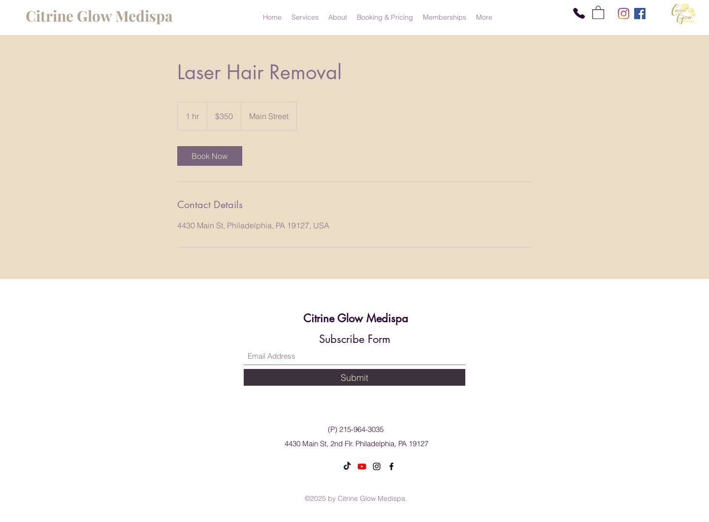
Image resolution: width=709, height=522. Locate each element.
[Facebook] (639, 13)
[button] (598, 12)
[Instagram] (623, 13)
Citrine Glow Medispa (355, 318)
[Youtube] (362, 466)
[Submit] (354, 377)
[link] (209, 156)
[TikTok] (347, 466)
